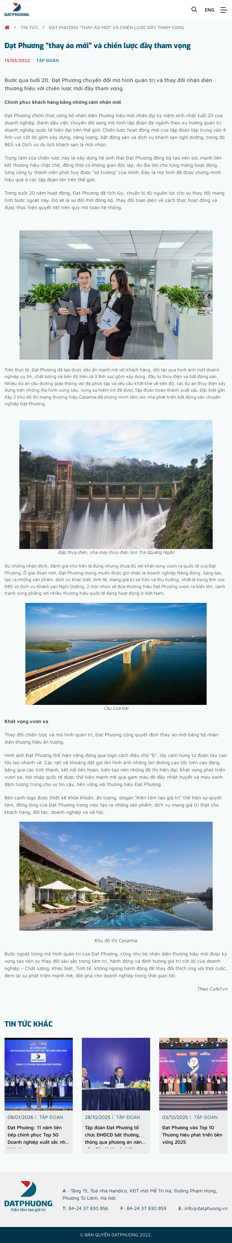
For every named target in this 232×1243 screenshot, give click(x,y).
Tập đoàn (51, 1117)
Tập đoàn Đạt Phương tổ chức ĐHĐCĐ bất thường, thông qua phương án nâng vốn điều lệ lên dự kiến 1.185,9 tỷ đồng (114, 1136)
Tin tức (29, 27)
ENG (209, 9)
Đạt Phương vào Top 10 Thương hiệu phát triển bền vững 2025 (192, 1135)
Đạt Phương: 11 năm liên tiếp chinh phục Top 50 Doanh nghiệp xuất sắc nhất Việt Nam (39, 1136)
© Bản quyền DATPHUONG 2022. (116, 1234)
